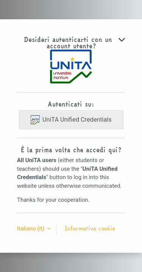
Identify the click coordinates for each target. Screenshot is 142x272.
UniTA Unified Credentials (71, 119)
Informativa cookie (90, 228)
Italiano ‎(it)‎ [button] (31, 228)
